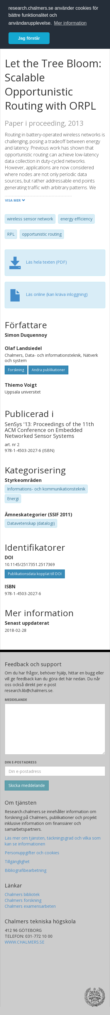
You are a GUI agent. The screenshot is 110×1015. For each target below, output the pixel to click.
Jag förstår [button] (29, 38)
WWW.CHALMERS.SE (24, 942)
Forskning (16, 369)
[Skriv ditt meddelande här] (55, 729)
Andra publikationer (48, 369)
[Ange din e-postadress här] (55, 771)
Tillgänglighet (17, 861)
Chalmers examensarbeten (30, 906)
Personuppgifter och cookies (32, 852)
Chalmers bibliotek (22, 894)
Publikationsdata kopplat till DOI (35, 573)
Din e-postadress (21, 762)
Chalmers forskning (23, 900)
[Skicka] (27, 785)
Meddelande (16, 699)
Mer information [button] (70, 23)
